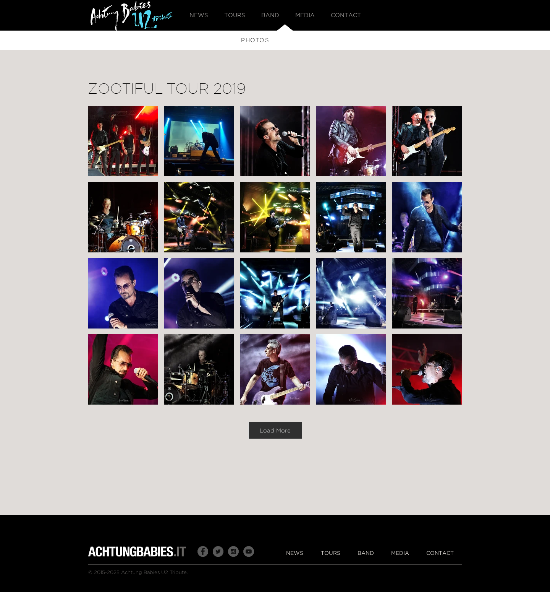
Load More (275, 430)
